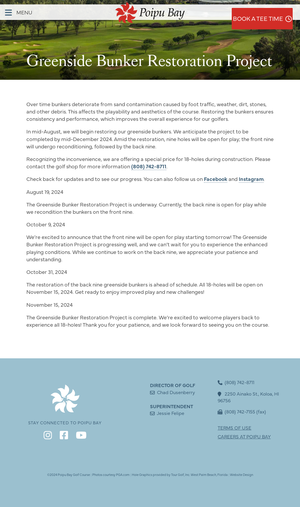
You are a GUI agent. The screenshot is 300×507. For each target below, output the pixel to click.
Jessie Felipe (170, 413)
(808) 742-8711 (148, 166)
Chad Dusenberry (176, 392)
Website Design (241, 474)
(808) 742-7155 (236, 411)
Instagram (251, 178)
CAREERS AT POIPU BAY (244, 436)
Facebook (215, 178)
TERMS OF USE (234, 427)
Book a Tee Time (266, 12)
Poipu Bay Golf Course (74, 474)
